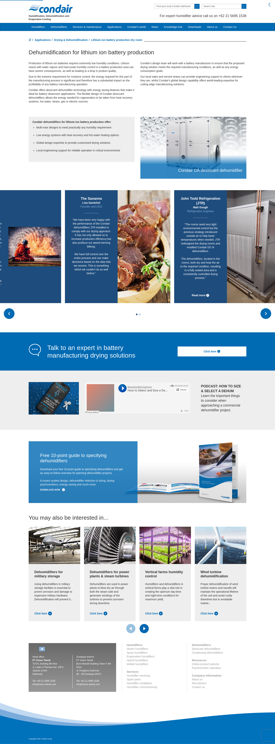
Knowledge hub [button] (173, 26)
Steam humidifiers (137, 648)
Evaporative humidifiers (141, 656)
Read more (200, 295)
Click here (212, 351)
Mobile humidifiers (137, 664)
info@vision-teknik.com (44, 684)
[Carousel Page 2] (140, 314)
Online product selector (205, 664)
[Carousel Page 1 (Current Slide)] (137, 314)
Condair (51, 8)
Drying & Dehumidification (71, 39)
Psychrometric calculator (206, 667)
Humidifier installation (139, 683)
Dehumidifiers (59, 26)
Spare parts (134, 679)
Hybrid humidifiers (137, 660)
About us (212, 26)
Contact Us (229, 26)
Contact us (198, 687)
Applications (43, 39)
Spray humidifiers (137, 652)
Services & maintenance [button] (87, 26)
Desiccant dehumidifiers (206, 648)
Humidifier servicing (138, 675)
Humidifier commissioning (142, 687)
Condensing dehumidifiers (207, 652)
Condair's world (136, 26)
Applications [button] (114, 26)
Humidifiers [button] (38, 26)
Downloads (194, 26)
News (154, 26)
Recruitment (199, 683)
